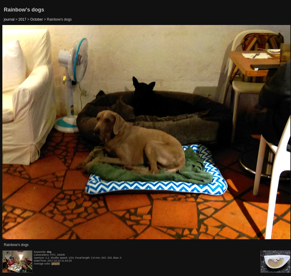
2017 (22, 19)
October (36, 19)
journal (9, 19)
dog (49, 251)
